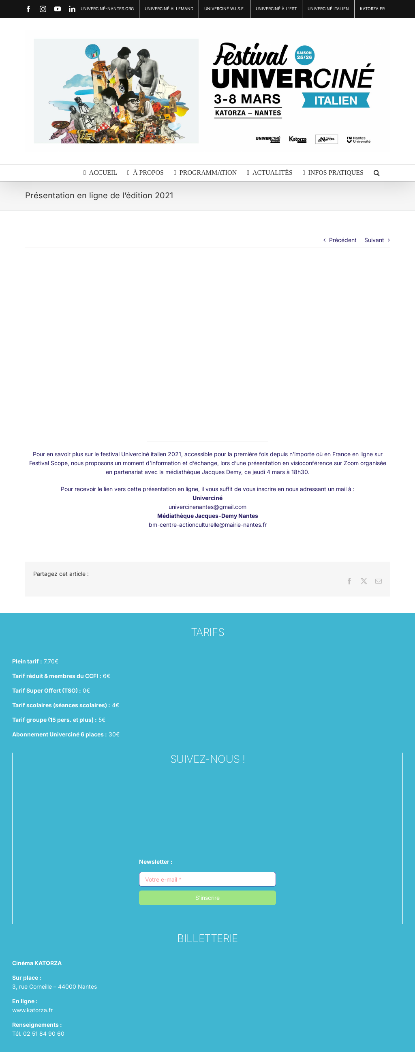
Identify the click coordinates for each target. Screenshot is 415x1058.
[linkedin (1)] (207, 825)
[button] (377, 173)
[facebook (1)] (207, 805)
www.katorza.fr (32, 1009)
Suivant (374, 239)
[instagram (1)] (207, 784)
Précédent (343, 239)
